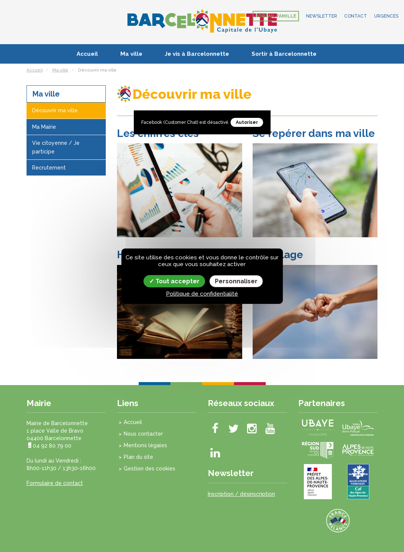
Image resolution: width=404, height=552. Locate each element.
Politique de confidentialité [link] (202, 293)
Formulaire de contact (55, 483)
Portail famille (275, 16)
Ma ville (131, 54)
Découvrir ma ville (55, 110)
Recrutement (49, 168)
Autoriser (247, 122)
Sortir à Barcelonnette (284, 54)
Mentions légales (145, 445)
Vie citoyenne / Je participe (56, 147)
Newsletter (321, 16)
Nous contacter (143, 434)
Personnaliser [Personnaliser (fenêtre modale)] (236, 280)
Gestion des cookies (149, 469)
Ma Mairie (44, 127)
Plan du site (138, 457)
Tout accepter (174, 280)
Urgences (386, 16)
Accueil (87, 54)
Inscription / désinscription (241, 494)
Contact (355, 16)
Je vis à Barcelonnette (197, 54)
